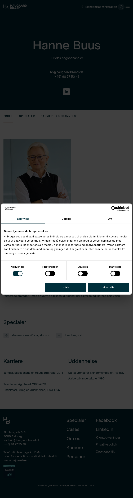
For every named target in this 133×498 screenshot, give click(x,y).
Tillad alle (108, 287)
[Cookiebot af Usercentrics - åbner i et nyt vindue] (114, 208)
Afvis (66, 287)
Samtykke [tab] (23, 218)
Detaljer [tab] (66, 218)
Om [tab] (110, 218)
